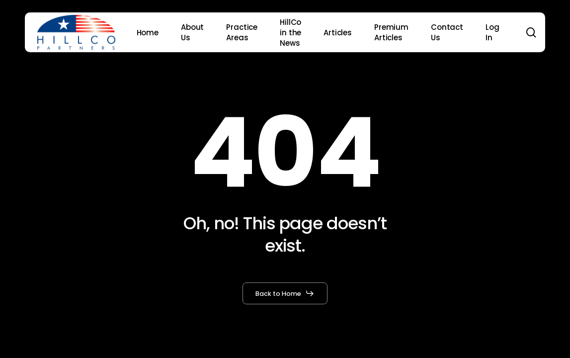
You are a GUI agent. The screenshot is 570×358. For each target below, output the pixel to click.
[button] (284, 293)
